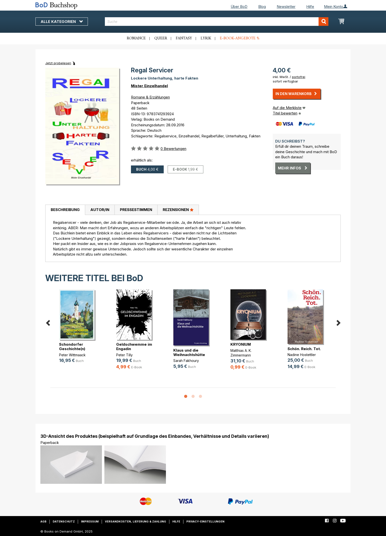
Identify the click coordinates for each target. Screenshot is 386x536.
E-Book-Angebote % (239, 38)
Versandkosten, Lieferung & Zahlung (135, 521)
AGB (43, 521)
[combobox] (217, 21)
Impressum (90, 521)
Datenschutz (64, 521)
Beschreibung (65, 209)
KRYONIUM (240, 344)
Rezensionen (178, 209)
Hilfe (310, 6)
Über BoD (239, 6)
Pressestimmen (136, 209)
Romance (136, 38)
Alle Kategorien (62, 21)
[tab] (65, 210)
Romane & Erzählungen (150, 97)
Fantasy (184, 38)
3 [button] (200, 396)
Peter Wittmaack (72, 355)
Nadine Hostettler (302, 355)
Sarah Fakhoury (186, 360)
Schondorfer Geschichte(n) (72, 346)
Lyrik (206, 38)
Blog (262, 6)
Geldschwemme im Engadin (134, 346)
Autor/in (99, 209)
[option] (78, 330)
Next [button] (338, 322)
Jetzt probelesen (58, 63)
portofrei (298, 77)
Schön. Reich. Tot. (304, 348)
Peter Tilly (124, 355)
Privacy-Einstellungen (205, 521)
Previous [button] (47, 322)
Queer (160, 38)
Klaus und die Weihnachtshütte (189, 352)
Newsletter (286, 6)
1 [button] (185, 396)
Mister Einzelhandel (149, 85)
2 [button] (193, 396)
